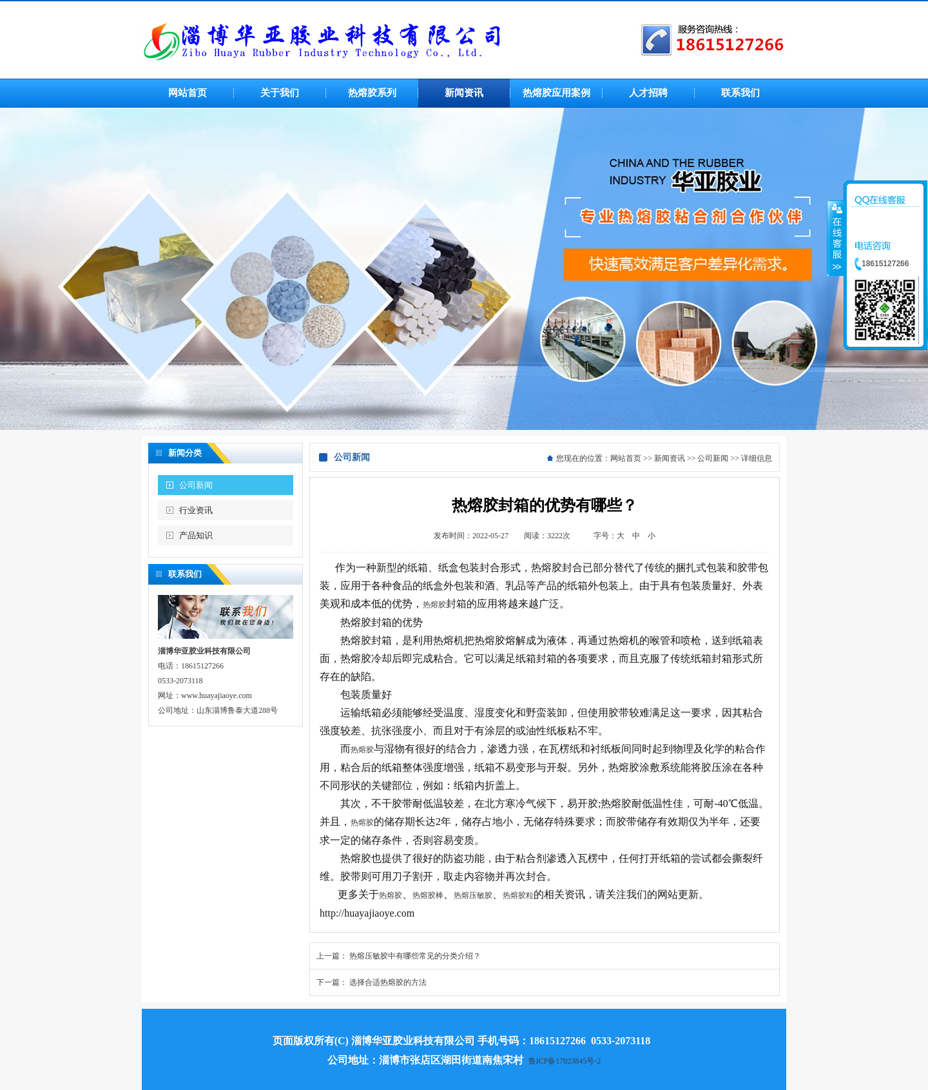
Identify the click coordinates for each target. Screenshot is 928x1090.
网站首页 (625, 458)
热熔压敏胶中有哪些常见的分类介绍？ (415, 955)
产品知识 (196, 535)
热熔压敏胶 (473, 895)
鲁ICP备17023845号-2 (564, 1061)
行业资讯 (196, 510)
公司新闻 (196, 485)
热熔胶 (434, 604)
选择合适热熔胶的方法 (388, 982)
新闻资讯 (669, 458)
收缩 (836, 238)
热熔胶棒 (427, 895)
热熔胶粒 (518, 895)
